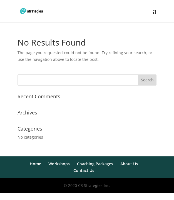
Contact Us (83, 170)
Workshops (59, 163)
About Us (129, 163)
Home (35, 163)
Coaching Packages (95, 163)
